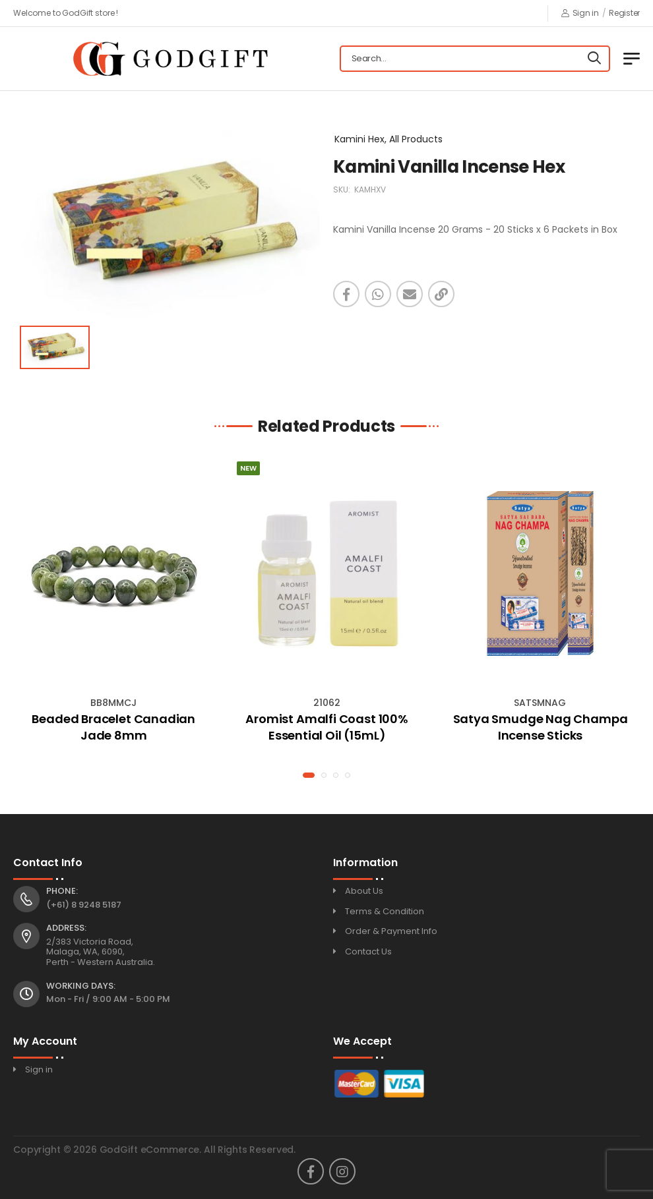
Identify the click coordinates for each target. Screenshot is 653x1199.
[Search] (594, 58)
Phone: (62, 891)
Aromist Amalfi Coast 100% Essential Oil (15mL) (326, 727)
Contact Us (368, 951)
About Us (364, 891)
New (248, 468)
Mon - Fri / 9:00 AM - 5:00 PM (108, 999)
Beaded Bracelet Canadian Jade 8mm (113, 727)
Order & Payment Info (391, 931)
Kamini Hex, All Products (388, 139)
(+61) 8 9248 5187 (83, 904)
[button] (308, 775)
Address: (66, 928)
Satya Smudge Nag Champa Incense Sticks (540, 727)
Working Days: (80, 986)
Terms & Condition (384, 911)
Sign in (580, 12)
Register (624, 12)
